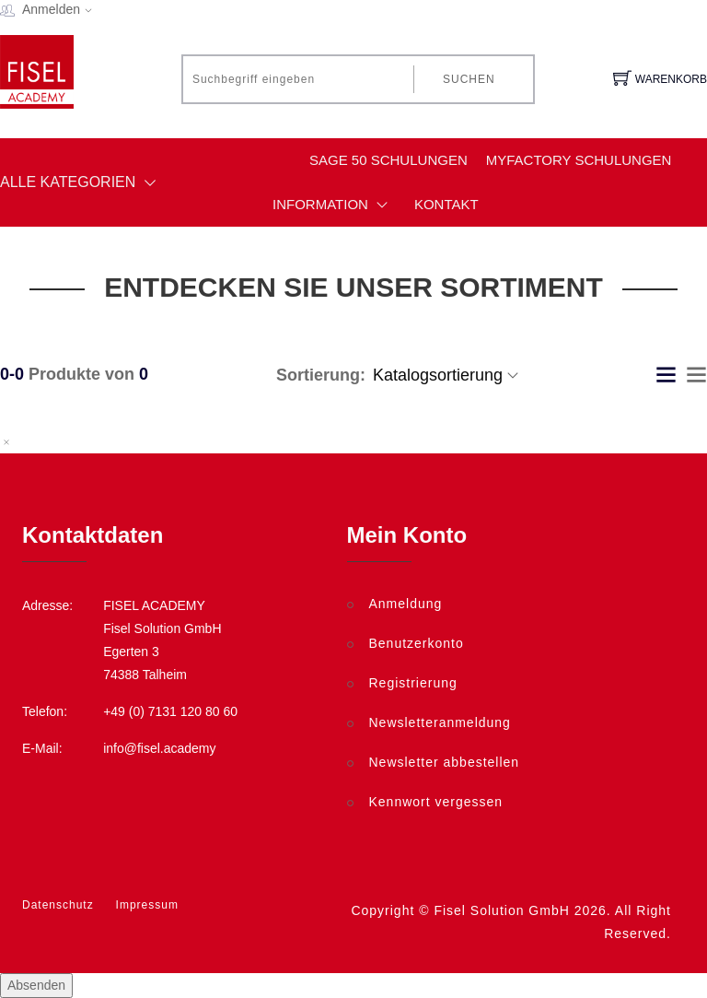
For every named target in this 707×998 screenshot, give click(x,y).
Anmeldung (406, 603)
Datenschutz (58, 904)
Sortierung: (320, 375)
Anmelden (63, 9)
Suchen (469, 79)
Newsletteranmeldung (440, 722)
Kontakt (446, 204)
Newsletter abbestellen (444, 762)
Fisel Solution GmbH (501, 910)
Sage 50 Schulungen (388, 160)
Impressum (147, 904)
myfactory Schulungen (579, 160)
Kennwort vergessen (436, 801)
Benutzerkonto (416, 643)
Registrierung (413, 682)
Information (334, 204)
